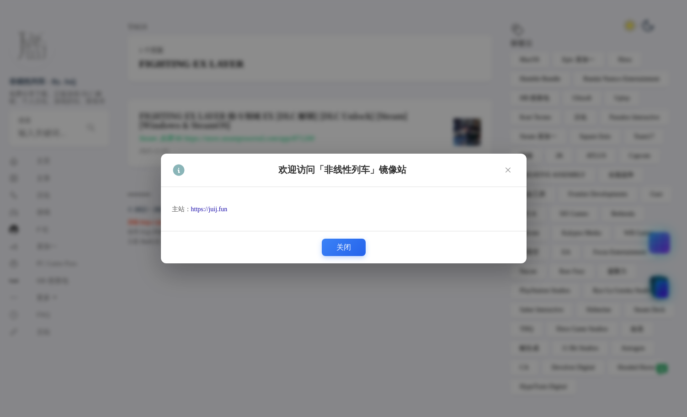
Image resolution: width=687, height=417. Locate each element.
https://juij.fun (209, 209)
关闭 (343, 247)
